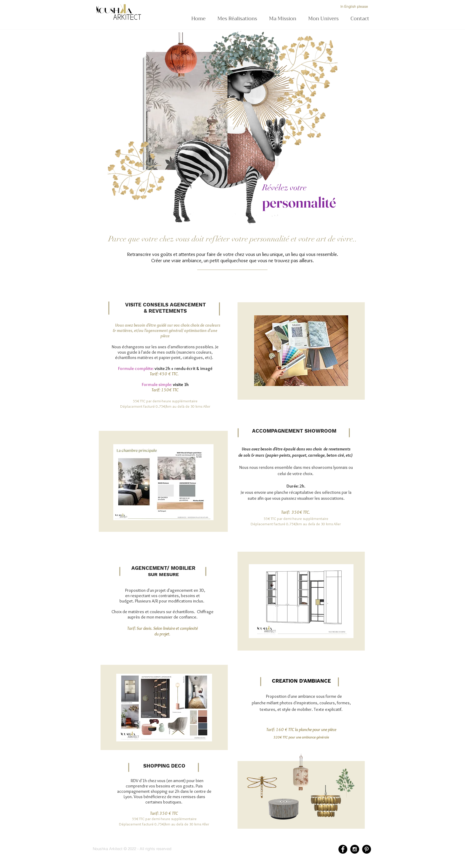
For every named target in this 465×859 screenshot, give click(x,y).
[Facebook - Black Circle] (342, 849)
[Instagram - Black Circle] (354, 849)
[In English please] (354, 6)
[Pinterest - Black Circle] (366, 849)
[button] (284, 18)
